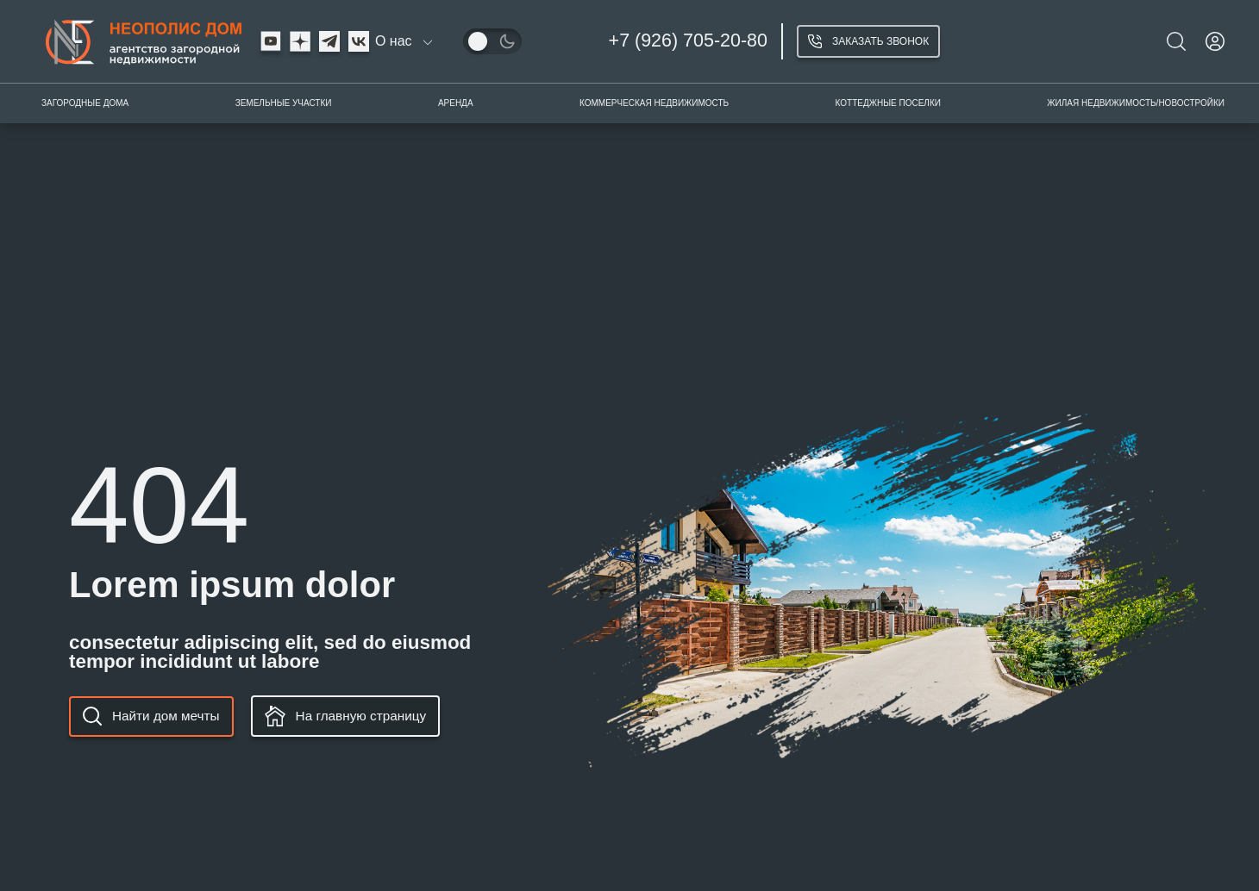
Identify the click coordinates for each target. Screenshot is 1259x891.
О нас (393, 41)
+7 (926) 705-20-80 (688, 41)
